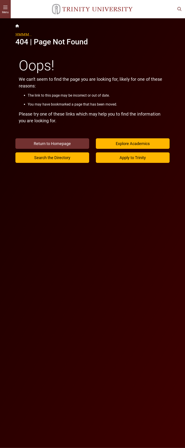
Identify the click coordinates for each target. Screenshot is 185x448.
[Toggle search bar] (179, 9)
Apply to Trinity (133, 157)
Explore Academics (133, 143)
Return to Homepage (52, 143)
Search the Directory (52, 157)
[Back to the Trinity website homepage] (17, 26)
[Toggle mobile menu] (5, 9)
